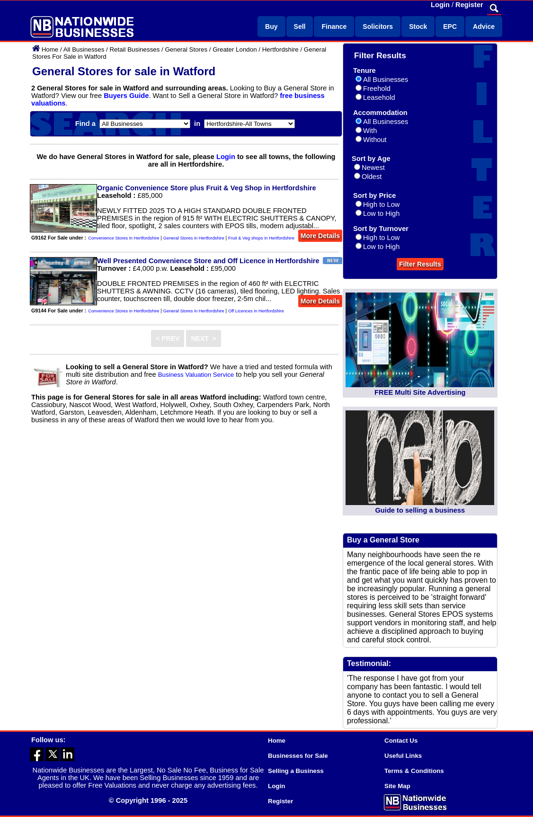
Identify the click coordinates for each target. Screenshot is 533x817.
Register (469, 5)
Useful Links (403, 755)
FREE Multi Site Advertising (419, 392)
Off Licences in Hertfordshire (256, 311)
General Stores (186, 49)
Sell (300, 26)
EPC (450, 26)
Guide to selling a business (420, 510)
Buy (271, 26)
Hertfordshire (280, 49)
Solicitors (378, 26)
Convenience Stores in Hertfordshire (123, 238)
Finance (333, 26)
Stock (418, 26)
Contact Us (401, 740)
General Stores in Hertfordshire (193, 238)
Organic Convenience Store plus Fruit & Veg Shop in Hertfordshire (206, 188)
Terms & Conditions (414, 770)
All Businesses (84, 49)
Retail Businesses (134, 49)
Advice (484, 26)
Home (50, 49)
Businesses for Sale (298, 755)
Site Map (397, 786)
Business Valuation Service (196, 374)
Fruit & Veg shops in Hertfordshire (261, 238)
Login (440, 5)
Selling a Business (296, 770)
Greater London (235, 49)
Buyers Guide (126, 95)
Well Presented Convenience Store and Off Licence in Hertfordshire (208, 261)
